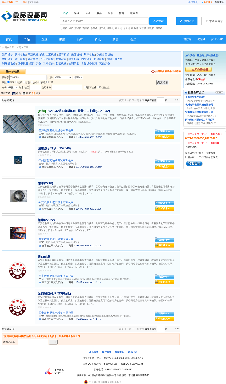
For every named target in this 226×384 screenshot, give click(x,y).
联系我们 (132, 352)
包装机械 (61, 63)
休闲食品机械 (105, 54)
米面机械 (76, 54)
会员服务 (208, 2)
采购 (62, 39)
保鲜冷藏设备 (114, 59)
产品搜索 (158, 21)
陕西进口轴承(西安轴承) (54, 293)
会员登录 (193, 2)
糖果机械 (73, 59)
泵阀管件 (48, 63)
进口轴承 (44, 257)
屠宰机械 (63, 54)
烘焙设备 (7, 59)
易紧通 (201, 39)
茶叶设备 (35, 63)
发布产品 (186, 21)
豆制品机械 (47, 59)
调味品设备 (9, 63)
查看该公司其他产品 (52, 137)
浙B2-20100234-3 (134, 358)
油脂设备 (86, 59)
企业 (44, 39)
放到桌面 (34, 2)
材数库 (188, 39)
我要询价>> (164, 131)
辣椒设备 (23, 63)
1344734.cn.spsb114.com (89, 208)
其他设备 (104, 63)
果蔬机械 (33, 54)
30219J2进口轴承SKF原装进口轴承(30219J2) (78, 111)
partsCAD (217, 39)
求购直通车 (214, 21)
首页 (9, 39)
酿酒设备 (61, 59)
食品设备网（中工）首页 (14, 2)
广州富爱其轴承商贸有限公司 (56, 160)
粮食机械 (99, 59)
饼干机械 (20, 59)
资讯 (98, 39)
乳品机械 (33, 59)
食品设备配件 (89, 63)
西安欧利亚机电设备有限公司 (56, 275)
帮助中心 (219, 2)
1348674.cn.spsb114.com (89, 137)
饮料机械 (20, 54)
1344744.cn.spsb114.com (89, 282)
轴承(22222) (46, 220)
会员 (133, 39)
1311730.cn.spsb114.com (89, 167)
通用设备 (7, 54)
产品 (27, 39)
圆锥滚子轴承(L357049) (54, 148)
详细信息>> (164, 136)
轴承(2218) (45, 183)
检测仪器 (73, 63)
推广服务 (106, 352)
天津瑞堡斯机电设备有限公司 (56, 130)
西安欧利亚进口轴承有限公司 (56, 202)
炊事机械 (89, 54)
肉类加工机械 (48, 54)
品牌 (80, 39)
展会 (115, 39)
